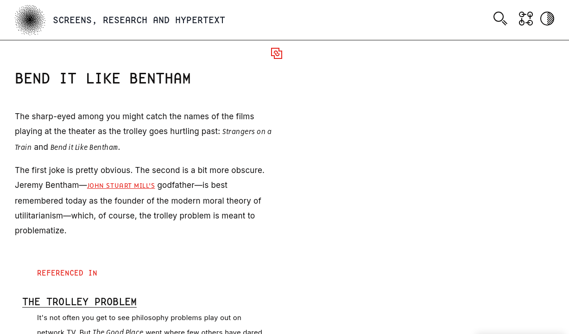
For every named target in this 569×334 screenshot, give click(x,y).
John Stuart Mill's (121, 185)
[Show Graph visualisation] (526, 19)
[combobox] (502, 20)
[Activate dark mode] (547, 19)
